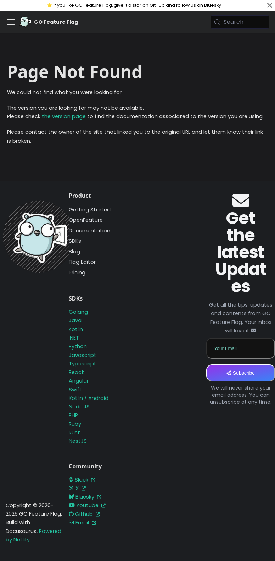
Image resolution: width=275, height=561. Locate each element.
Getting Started (90, 209)
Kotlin (76, 329)
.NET (74, 337)
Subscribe (240, 373)
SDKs (75, 240)
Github (84, 514)
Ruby (75, 424)
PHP (73, 415)
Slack (82, 479)
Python (78, 346)
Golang (78, 311)
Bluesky (212, 5)
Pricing (77, 272)
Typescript (82, 363)
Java (75, 320)
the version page (64, 116)
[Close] (269, 5)
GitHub (157, 5)
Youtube (87, 505)
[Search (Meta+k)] (240, 22)
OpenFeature (86, 220)
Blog (74, 251)
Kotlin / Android (88, 398)
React (76, 372)
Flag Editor (82, 261)
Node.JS (79, 406)
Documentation (89, 230)
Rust (74, 432)
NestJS (78, 441)
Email (82, 522)
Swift (75, 389)
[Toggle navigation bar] (11, 22)
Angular (79, 380)
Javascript (82, 355)
